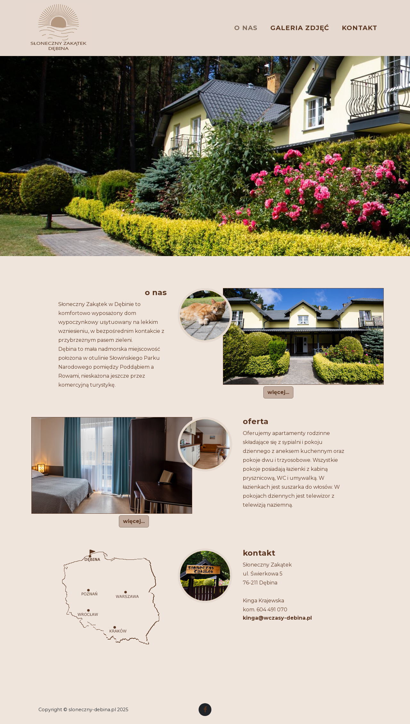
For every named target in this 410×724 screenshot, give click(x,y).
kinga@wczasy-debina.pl (277, 618)
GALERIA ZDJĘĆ (299, 26)
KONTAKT (359, 26)
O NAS (246, 26)
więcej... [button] (278, 392)
